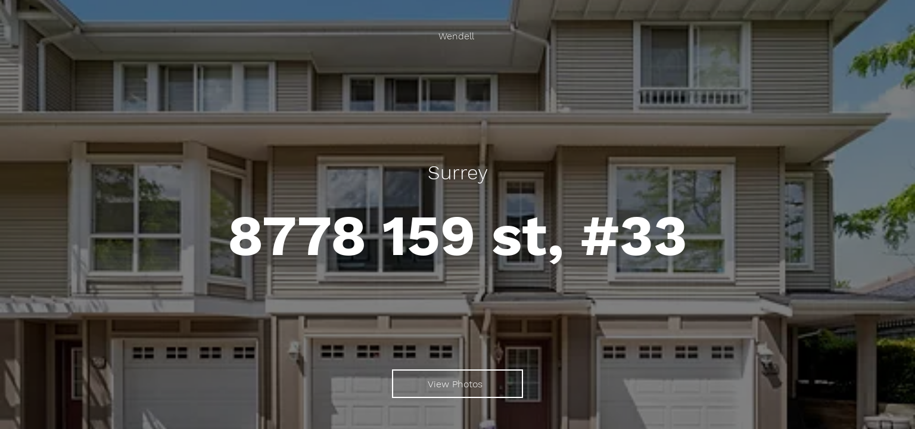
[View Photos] (457, 383)
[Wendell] (457, 36)
